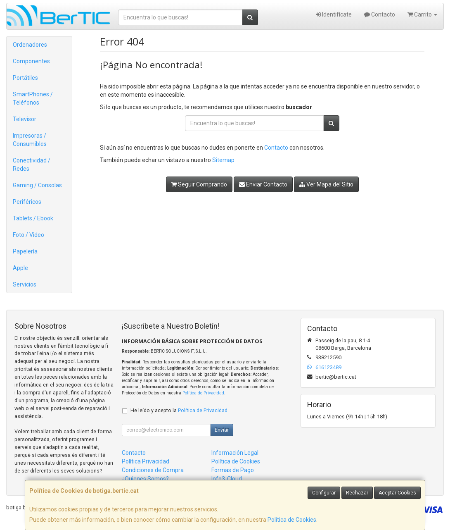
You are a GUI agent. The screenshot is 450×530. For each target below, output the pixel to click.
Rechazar (357, 493)
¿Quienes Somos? (145, 478)
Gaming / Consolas (37, 185)
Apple (20, 268)
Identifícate (334, 14)
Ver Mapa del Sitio (326, 184)
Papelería (25, 251)
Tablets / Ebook (33, 218)
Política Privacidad (145, 461)
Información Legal (234, 452)
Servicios (24, 284)
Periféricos (27, 201)
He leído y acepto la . (179, 410)
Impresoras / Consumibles (30, 139)
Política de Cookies (292, 519)
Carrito (422, 14)
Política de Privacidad (203, 393)
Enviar (222, 430)
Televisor (24, 119)
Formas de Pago (232, 470)
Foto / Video (28, 235)
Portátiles (25, 77)
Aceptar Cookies (397, 493)
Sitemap (223, 160)
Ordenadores (30, 44)
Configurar (324, 493)
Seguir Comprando (199, 184)
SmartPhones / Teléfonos (33, 98)
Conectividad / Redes (31, 164)
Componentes (31, 61)
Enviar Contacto (263, 184)
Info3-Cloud (226, 478)
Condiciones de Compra (153, 470)
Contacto (379, 14)
